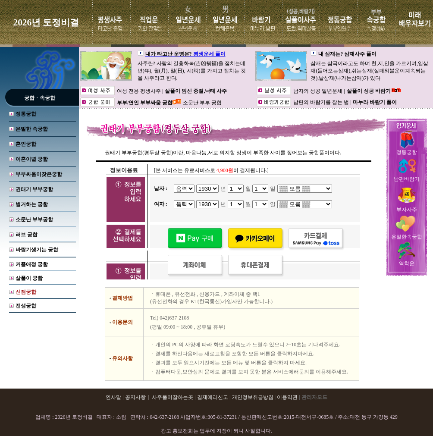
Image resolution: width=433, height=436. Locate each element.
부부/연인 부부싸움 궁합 (145, 103)
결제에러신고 (212, 397)
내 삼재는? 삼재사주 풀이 (347, 54)
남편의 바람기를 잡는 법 (321, 102)
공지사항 (135, 397)
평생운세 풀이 (209, 54)
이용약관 (287, 397)
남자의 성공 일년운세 (318, 91)
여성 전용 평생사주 (139, 91)
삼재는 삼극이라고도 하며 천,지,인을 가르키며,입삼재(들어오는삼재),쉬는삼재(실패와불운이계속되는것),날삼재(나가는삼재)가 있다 (369, 70)
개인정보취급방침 (252, 397)
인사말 (113, 397)
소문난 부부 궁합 (202, 103)
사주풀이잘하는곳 (172, 397)
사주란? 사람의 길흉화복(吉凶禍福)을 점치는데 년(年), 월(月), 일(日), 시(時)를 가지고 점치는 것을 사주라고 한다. (192, 70)
